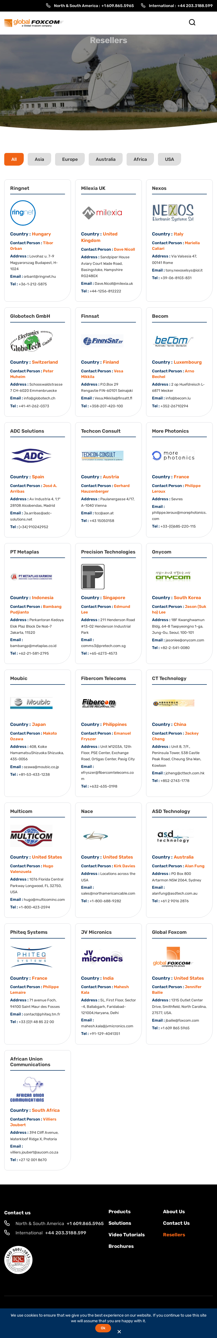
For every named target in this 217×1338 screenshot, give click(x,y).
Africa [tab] (140, 159)
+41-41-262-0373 (34, 406)
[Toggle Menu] (206, 23)
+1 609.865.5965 (117, 5)
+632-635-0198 (103, 786)
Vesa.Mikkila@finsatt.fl (113, 398)
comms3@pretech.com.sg (103, 646)
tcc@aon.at (104, 513)
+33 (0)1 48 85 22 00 (36, 1022)
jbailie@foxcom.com (182, 1020)
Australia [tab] (106, 159)
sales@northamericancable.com (108, 893)
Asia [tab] (39, 159)
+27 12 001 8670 (33, 1160)
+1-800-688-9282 (105, 901)
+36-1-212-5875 (33, 284)
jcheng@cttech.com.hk (185, 773)
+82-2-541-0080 (175, 648)
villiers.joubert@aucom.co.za (34, 1152)
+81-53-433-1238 (34, 774)
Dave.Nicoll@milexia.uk (114, 283)
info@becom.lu (178, 398)
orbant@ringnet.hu (40, 276)
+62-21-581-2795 (34, 653)
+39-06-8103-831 (176, 278)
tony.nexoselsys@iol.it (184, 270)
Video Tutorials (126, 1234)
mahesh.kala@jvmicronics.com (107, 1026)
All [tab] (14, 159)
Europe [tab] (70, 159)
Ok (103, 1328)
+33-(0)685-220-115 (178, 526)
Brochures (121, 1246)
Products (119, 1211)
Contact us (176, 1223)
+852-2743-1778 (174, 781)
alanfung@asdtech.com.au (175, 893)
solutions (119, 1223)
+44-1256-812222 (105, 291)
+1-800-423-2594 (34, 907)
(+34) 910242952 (33, 527)
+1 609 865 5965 (175, 1028)
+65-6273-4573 (103, 653)
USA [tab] (169, 159)
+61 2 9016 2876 (174, 901)
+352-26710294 (174, 406)
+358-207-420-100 (106, 406)
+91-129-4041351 (105, 1034)
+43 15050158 (102, 521)
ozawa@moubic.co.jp (41, 767)
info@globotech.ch (39, 398)
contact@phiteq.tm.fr (42, 1014)
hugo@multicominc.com (44, 899)
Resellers (174, 1234)
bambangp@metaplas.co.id (33, 646)
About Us (174, 1211)
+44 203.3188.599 (195, 5)
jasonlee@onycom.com (185, 640)
